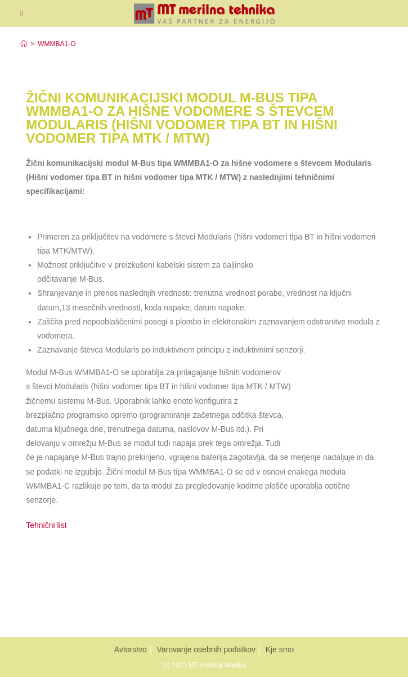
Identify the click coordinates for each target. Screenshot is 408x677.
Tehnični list (47, 525)
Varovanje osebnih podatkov (205, 649)
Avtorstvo (130, 649)
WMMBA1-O (56, 44)
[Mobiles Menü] (21, 13)
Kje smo (280, 649)
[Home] (23, 44)
